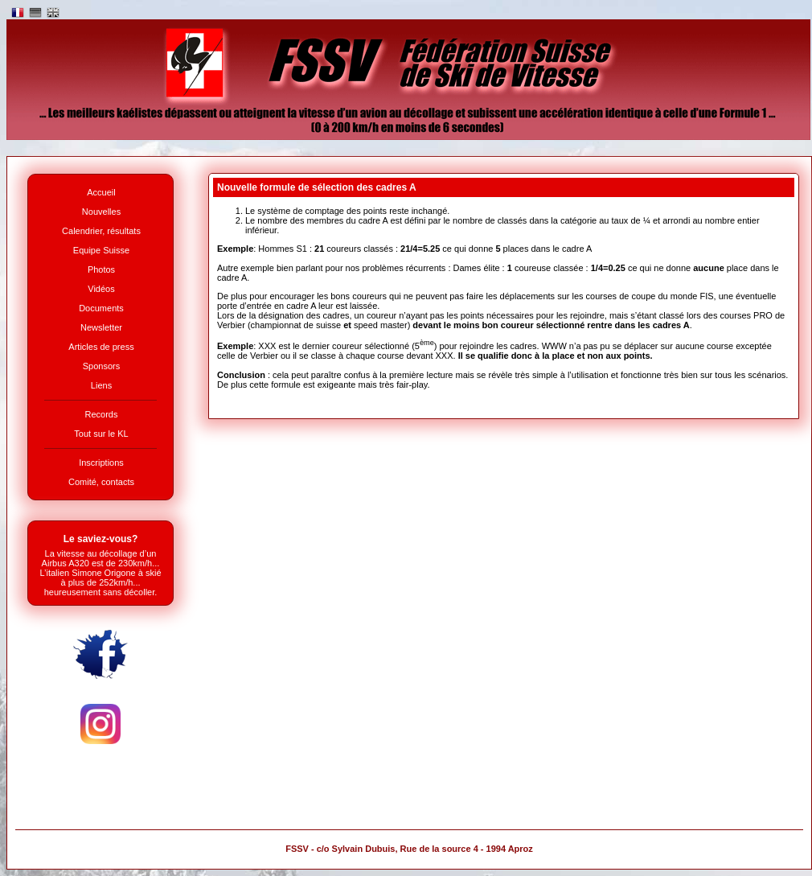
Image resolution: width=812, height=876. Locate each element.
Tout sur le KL (101, 433)
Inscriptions (101, 462)
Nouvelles (101, 211)
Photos (101, 269)
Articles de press (100, 347)
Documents (101, 308)
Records (101, 414)
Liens (101, 385)
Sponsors (101, 366)
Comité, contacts (101, 482)
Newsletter (101, 327)
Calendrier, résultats (101, 231)
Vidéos (101, 289)
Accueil (101, 192)
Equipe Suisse (101, 250)
